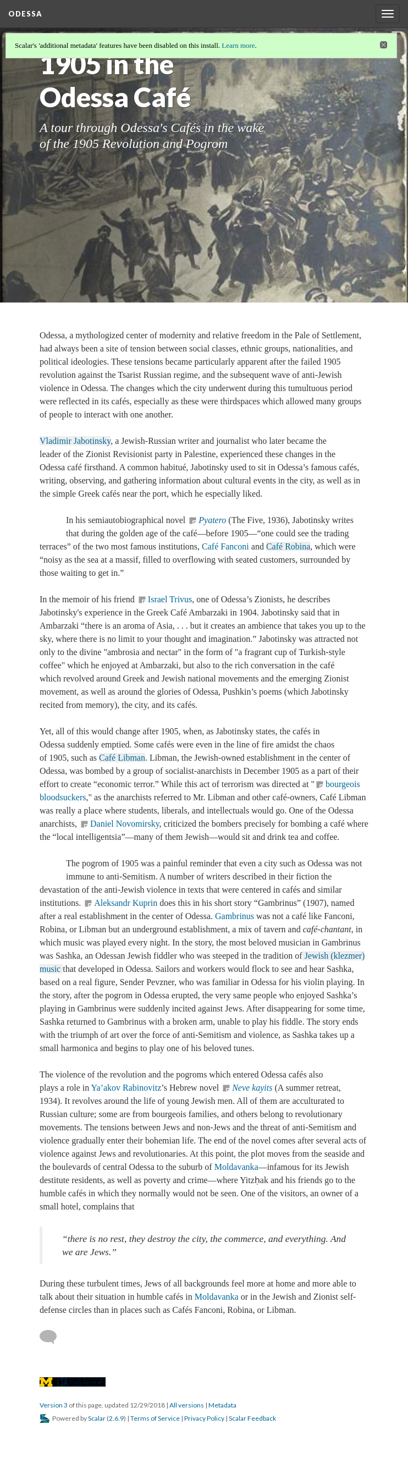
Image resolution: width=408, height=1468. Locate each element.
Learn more (238, 45)
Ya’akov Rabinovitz (126, 1087)
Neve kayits (252, 1087)
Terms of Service (155, 1418)
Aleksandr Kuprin (125, 903)
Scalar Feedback (252, 1418)
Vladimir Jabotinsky (75, 441)
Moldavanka (236, 1167)
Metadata (222, 1405)
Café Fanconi (225, 546)
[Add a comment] (53, 1337)
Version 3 (54, 1405)
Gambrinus (234, 916)
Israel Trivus (170, 599)
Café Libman (122, 757)
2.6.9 (116, 1418)
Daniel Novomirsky (124, 823)
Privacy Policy (204, 1418)
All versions (186, 1405)
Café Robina (288, 546)
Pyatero (212, 520)
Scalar (97, 1418)
